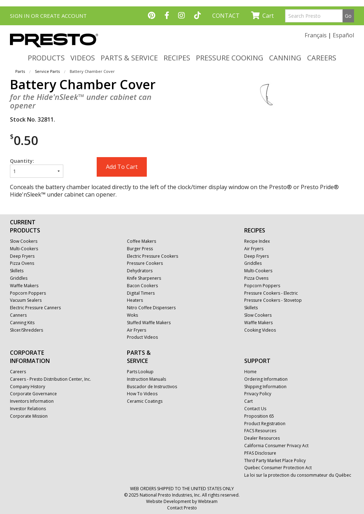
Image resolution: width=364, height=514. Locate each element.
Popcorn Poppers (28, 293)
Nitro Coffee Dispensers (151, 308)
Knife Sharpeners (144, 278)
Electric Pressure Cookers (152, 256)
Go (348, 15)
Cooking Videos (260, 330)
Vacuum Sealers (26, 300)
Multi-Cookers (24, 249)
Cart (262, 16)
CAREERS (321, 58)
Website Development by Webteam (182, 501)
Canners (18, 315)
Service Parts (47, 71)
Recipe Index (257, 241)
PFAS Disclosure (260, 453)
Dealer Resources (262, 438)
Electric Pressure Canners (35, 308)
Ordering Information (266, 379)
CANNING (285, 58)
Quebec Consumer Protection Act (278, 468)
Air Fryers (136, 330)
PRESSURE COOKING (229, 58)
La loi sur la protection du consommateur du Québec (297, 475)
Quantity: (36, 167)
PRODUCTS (46, 58)
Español (343, 35)
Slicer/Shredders (26, 330)
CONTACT (226, 16)
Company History (27, 387)
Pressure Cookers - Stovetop (273, 300)
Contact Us (255, 409)
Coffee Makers (141, 241)
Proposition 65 (259, 416)
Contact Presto (182, 508)
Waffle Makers (24, 286)
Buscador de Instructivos (152, 387)
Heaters (135, 300)
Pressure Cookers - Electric (271, 293)
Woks (132, 315)
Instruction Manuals (146, 379)
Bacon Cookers (142, 286)
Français (316, 35)
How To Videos (142, 394)
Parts (20, 71)
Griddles (18, 278)
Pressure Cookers (145, 263)
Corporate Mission (29, 416)
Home (250, 372)
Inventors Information (32, 401)
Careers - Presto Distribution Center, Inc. (50, 379)
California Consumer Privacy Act (276, 446)
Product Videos (142, 337)
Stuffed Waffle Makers (149, 323)
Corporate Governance (33, 394)
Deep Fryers (22, 256)
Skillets (16, 271)
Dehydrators (139, 271)
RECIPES (177, 58)
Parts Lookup (140, 372)
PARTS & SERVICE (129, 58)
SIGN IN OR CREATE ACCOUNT (48, 15)
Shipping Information (265, 387)
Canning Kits (22, 323)
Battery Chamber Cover (92, 71)
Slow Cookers (23, 241)
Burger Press (140, 249)
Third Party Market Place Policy (275, 461)
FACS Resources (260, 431)
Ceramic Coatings (144, 401)
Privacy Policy (257, 394)
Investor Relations (28, 409)
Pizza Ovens (22, 263)
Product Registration (264, 424)
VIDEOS (82, 58)
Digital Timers (141, 293)
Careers (18, 372)
